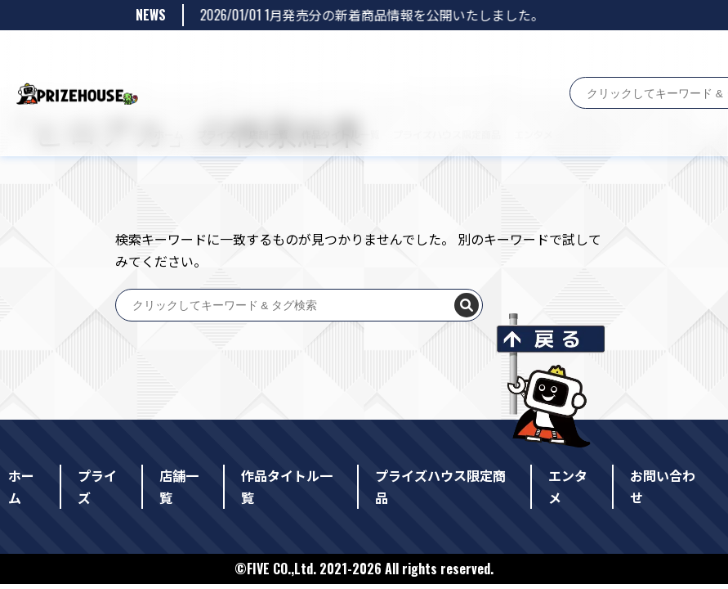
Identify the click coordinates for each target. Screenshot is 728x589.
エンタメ (517, 55)
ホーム (152, 55)
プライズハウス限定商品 (431, 55)
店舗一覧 (252, 55)
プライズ (200, 55)
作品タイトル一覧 (324, 55)
